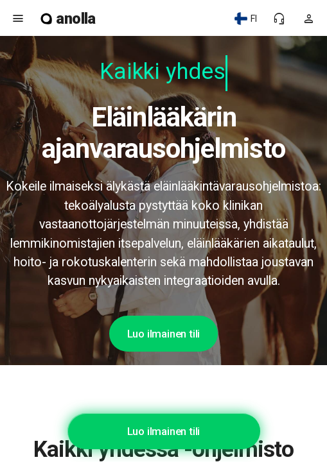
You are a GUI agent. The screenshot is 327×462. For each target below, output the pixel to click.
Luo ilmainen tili (163, 333)
